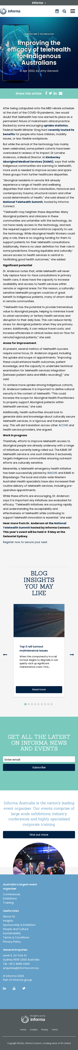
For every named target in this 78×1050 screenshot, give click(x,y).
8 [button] (48, 704)
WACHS (52, 473)
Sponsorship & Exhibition (19, 925)
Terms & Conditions (16, 937)
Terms (55, 1029)
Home (23, 1029)
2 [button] (29, 704)
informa (39, 2)
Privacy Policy (12, 941)
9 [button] (52, 704)
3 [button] (32, 704)
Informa (12, 11)
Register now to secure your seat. (25, 542)
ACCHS (63, 425)
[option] (39, 653)
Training (8, 903)
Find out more (39, 835)
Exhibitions (10, 898)
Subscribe (39, 767)
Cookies (34, 1029)
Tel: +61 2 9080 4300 (16, 964)
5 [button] (38, 704)
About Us (9, 916)
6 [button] (42, 704)
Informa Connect (33, 1043)
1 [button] (25, 704)
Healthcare (30, 34)
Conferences (11, 894)
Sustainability (12, 933)
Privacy (44, 1029)
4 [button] (35, 704)
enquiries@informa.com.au (21, 968)
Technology (47, 34)
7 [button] (45, 704)
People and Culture (15, 929)
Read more (39, 689)
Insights (8, 921)
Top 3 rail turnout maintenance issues (34, 648)
